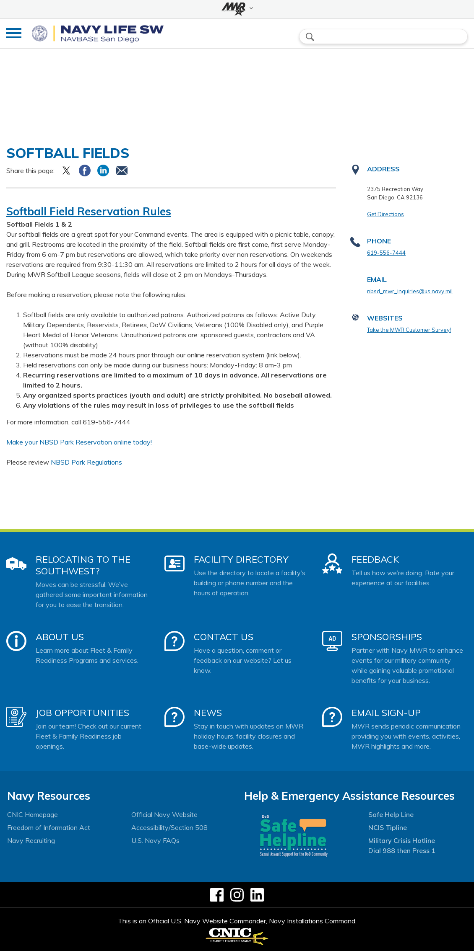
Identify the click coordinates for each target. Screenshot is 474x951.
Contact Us (223, 637)
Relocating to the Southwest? (83, 565)
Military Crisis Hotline (401, 840)
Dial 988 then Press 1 (401, 850)
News (208, 712)
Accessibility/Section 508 (169, 827)
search (310, 37)
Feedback (375, 559)
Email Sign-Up (386, 712)
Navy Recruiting (31, 840)
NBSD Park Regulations (86, 462)
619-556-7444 (386, 252)
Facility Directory (241, 559)
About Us (60, 637)
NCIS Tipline (387, 827)
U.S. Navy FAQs (155, 840)
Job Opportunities (82, 712)
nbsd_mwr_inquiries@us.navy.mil (410, 291)
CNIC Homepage (32, 814)
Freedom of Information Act (48, 827)
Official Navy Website (164, 814)
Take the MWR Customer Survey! (409, 329)
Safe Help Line (391, 814)
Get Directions (385, 214)
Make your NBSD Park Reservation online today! (79, 442)
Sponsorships (387, 637)
